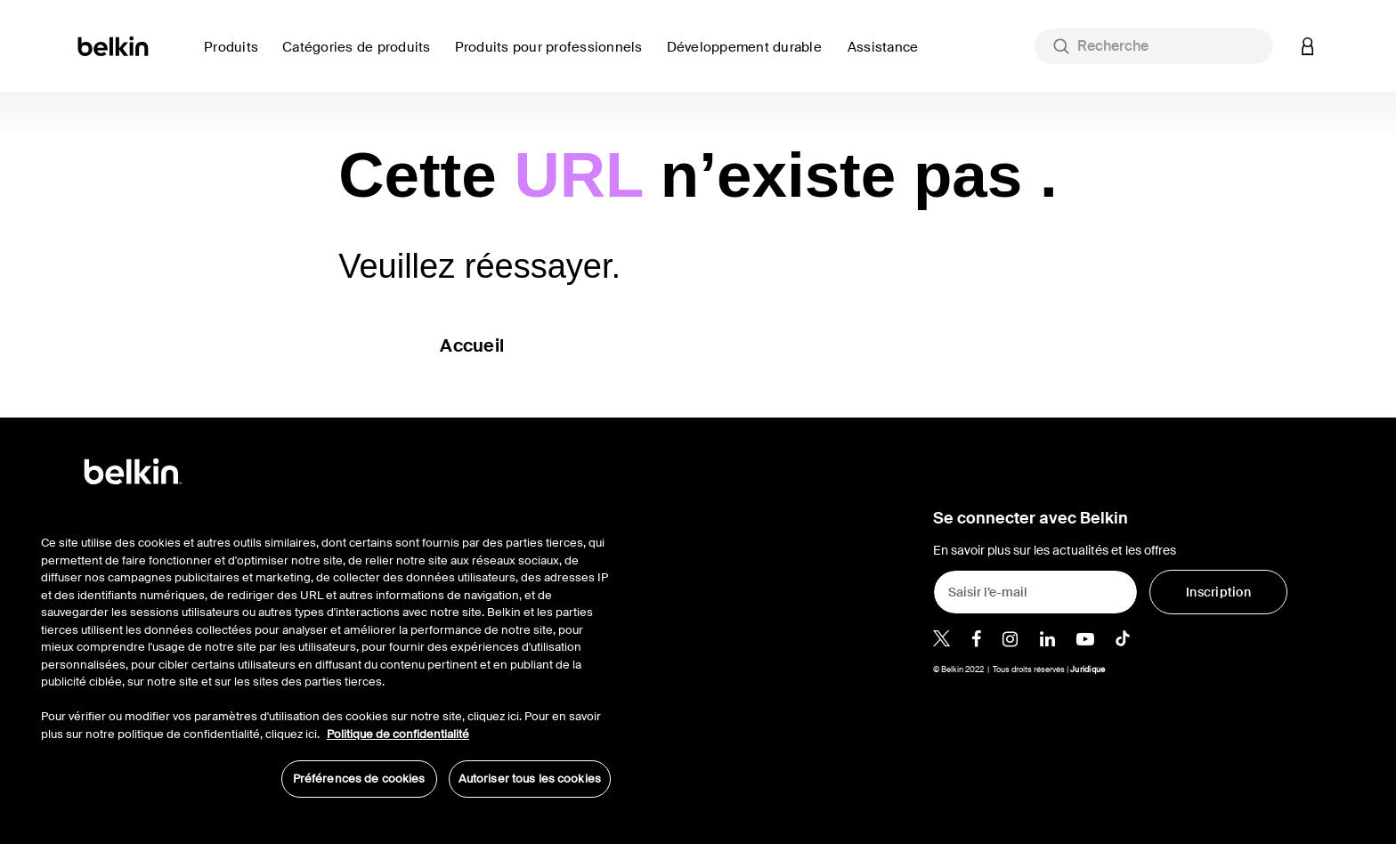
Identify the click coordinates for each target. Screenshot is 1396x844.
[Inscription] (1218, 592)
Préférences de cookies (359, 778)
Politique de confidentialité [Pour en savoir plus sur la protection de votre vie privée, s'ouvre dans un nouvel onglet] (398, 734)
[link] (750, 57)
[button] (1308, 46)
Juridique (1087, 669)
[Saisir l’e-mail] (1035, 592)
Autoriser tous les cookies (530, 778)
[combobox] (1154, 46)
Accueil (472, 345)
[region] (325, 657)
